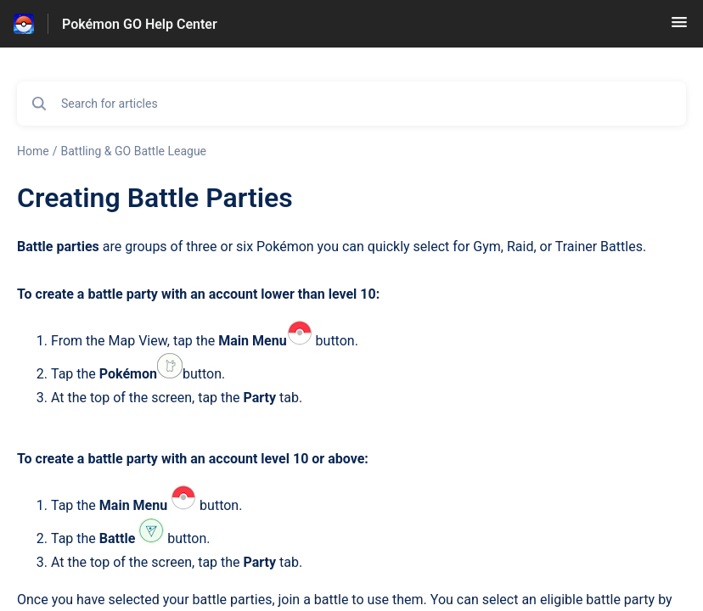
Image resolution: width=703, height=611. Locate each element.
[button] (679, 28)
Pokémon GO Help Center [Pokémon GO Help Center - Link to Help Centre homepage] (139, 24)
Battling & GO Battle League (133, 151)
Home (33, 151)
